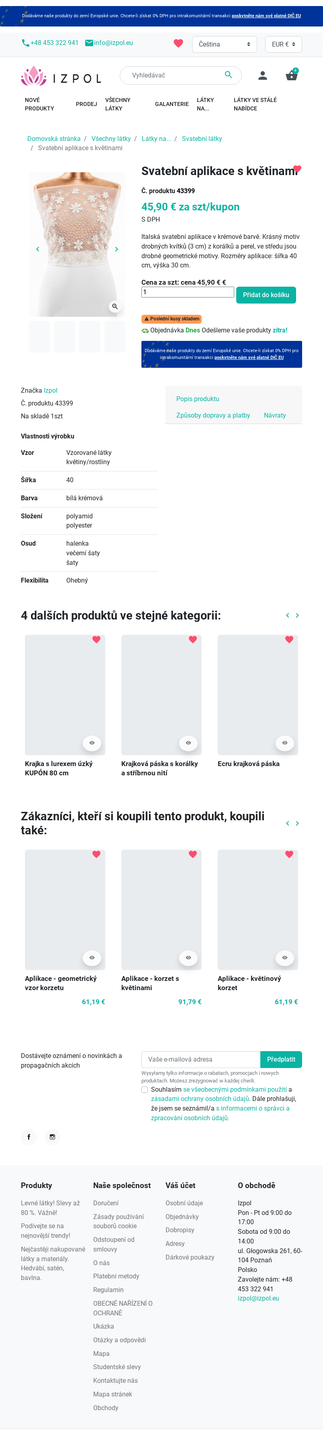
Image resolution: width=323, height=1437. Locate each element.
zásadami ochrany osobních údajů (200, 1099)
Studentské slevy (117, 1367)
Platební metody (116, 1276)
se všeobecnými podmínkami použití (235, 1089)
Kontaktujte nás (115, 1380)
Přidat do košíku (266, 295)
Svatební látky (202, 139)
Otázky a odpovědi (119, 1340)
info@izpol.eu (108, 43)
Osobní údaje (184, 1203)
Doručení (106, 1203)
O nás (101, 1263)
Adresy (175, 1243)
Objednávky (182, 1217)
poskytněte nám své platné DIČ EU (266, 15)
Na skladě (35, 416)
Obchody (106, 1408)
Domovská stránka (54, 139)
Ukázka (103, 1326)
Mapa (101, 1354)
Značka (31, 390)
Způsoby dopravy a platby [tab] (213, 415)
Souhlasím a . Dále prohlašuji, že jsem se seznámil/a (223, 1104)
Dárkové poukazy (190, 1257)
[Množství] (187, 292)
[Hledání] (181, 75)
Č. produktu (158, 191)
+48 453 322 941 (50, 43)
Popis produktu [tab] (197, 399)
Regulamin (108, 1290)
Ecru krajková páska (249, 764)
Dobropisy (180, 1230)
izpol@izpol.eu (258, 1298)
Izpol (50, 390)
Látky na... (156, 139)
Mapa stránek (112, 1394)
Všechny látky (111, 139)
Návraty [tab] (275, 415)
